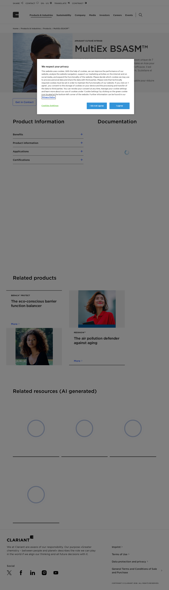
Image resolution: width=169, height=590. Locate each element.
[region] (85, 86)
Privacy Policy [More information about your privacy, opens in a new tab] (48, 97)
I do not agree (97, 106)
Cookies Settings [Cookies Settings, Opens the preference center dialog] (50, 105)
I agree (119, 106)
